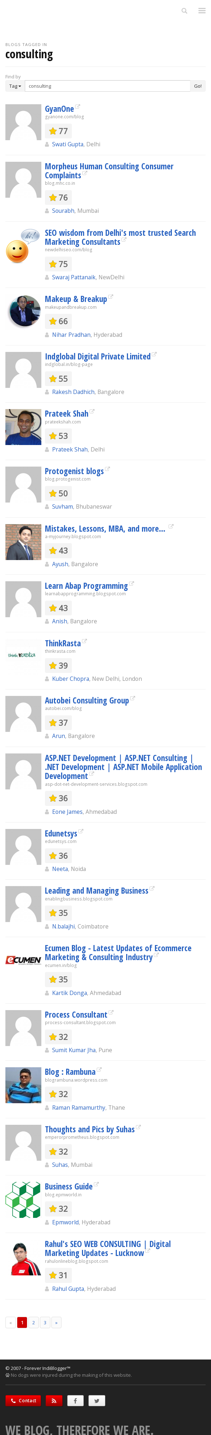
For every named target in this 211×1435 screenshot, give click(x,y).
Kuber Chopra (70, 679)
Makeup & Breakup (76, 298)
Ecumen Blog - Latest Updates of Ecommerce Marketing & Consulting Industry (118, 952)
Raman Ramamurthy (78, 1107)
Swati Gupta (67, 144)
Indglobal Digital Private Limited (98, 356)
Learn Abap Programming (86, 585)
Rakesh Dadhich (73, 392)
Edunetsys (61, 833)
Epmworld (65, 1222)
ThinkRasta (63, 643)
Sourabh (63, 211)
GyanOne (59, 108)
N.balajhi (63, 926)
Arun (58, 736)
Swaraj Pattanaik (74, 277)
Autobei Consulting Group (87, 700)
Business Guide (69, 1186)
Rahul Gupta (68, 1289)
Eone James (67, 812)
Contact (23, 1401)
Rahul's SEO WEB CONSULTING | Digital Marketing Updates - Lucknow (108, 1248)
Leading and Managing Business (96, 890)
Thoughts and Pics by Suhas (90, 1129)
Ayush (60, 564)
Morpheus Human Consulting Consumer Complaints (109, 170)
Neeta (60, 869)
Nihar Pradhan (71, 335)
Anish (59, 621)
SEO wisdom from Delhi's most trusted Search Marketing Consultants (120, 237)
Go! (198, 86)
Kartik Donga (69, 993)
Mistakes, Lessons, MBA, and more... (106, 528)
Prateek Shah (66, 413)
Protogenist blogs (74, 471)
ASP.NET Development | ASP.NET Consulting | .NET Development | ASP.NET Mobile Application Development (123, 767)
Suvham (62, 506)
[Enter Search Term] (108, 86)
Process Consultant (76, 1014)
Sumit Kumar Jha (74, 1050)
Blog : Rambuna (70, 1071)
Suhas (60, 1165)
